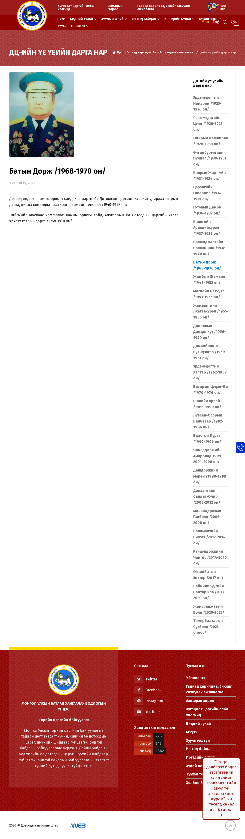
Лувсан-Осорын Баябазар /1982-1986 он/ (208, 421)
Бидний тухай (198, 723)
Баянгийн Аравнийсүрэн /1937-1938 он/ (206, 228)
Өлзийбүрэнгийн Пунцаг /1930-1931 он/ (209, 158)
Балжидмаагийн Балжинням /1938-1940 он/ (210, 248)
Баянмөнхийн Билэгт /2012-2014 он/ (209, 537)
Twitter (151, 679)
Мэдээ (191, 732)
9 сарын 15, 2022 (22, 183)
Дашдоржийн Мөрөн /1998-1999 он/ (209, 476)
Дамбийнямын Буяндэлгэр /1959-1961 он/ (210, 352)
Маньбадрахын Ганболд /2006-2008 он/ (207, 517)
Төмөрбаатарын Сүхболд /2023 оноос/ (208, 627)
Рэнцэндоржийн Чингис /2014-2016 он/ (210, 557)
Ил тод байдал (199, 749)
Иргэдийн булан (200, 757)
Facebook (153, 690)
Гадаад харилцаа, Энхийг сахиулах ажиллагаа (163, 7)
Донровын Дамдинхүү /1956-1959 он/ (209, 332)
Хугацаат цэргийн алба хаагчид (76, 7)
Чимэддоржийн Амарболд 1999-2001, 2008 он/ (208, 456)
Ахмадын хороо (115, 7)
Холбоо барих (198, 783)
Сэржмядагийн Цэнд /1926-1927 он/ (208, 124)
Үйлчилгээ (195, 678)
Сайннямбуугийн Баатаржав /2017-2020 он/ (209, 592)
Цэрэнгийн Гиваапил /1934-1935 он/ (208, 193)
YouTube (152, 712)
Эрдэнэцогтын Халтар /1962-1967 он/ (210, 372)
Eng (216, 22)
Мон (205, 22)
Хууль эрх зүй (198, 740)
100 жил (223, 7)
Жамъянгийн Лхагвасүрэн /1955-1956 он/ (211, 311)
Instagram (154, 701)
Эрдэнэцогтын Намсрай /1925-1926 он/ (207, 103)
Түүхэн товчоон (200, 774)
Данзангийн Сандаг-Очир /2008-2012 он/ (206, 496)
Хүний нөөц (196, 766)
